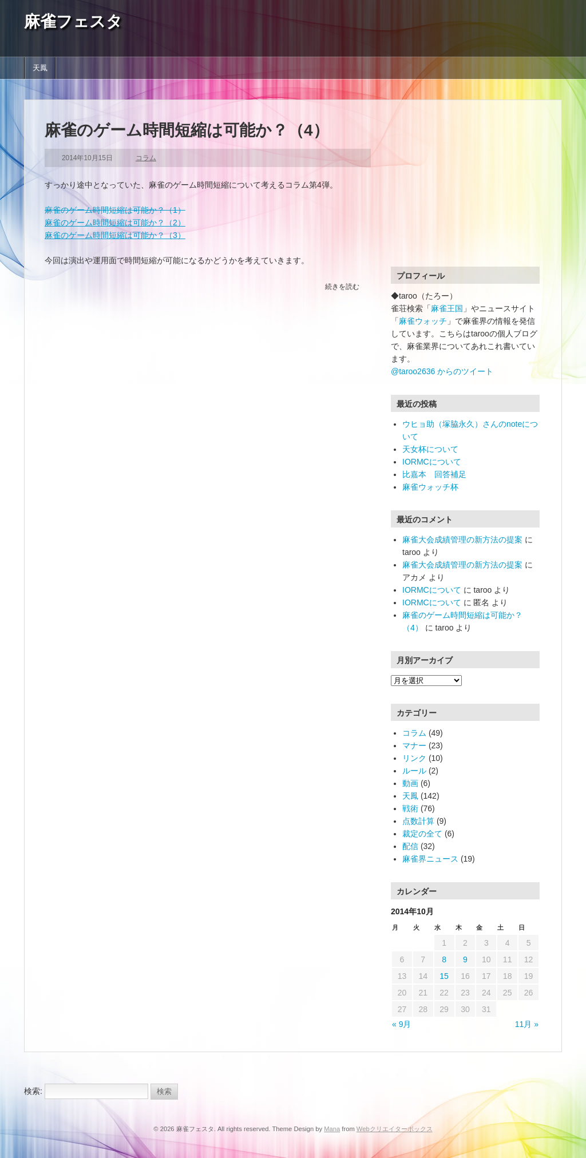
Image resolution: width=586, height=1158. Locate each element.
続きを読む (342, 287)
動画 (410, 783)
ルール (414, 770)
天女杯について (430, 449)
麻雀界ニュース (430, 858)
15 (444, 976)
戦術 (410, 808)
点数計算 (418, 821)
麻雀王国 (447, 308)
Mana (332, 1128)
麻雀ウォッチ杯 (430, 486)
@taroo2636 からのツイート (442, 371)
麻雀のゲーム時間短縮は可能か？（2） (115, 222)
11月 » (527, 1024)
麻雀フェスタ (73, 21)
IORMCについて (431, 461)
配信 (410, 846)
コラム (146, 158)
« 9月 (401, 1024)
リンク (414, 758)
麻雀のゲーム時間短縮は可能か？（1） (115, 210)
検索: (33, 1091)
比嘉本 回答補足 (434, 474)
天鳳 (40, 68)
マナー (414, 745)
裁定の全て (422, 833)
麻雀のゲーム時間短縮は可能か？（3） (115, 235)
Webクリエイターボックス (395, 1128)
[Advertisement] (462, 191)
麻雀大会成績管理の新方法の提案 (462, 539)
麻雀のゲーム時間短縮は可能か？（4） (187, 130)
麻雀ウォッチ (423, 321)
